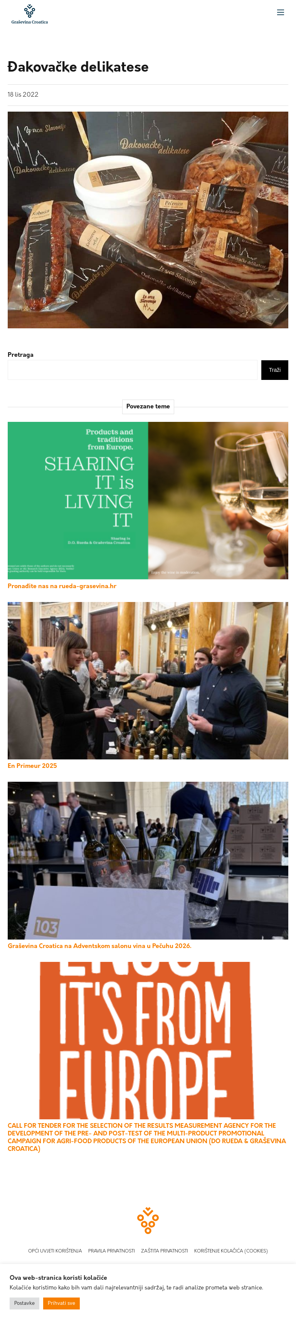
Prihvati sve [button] (61, 1303)
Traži (275, 370)
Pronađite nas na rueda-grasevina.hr (62, 587)
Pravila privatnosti (111, 1251)
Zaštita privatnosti (164, 1251)
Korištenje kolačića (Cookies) (231, 1251)
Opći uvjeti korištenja (55, 1251)
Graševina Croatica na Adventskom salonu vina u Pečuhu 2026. (100, 946)
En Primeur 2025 (32, 766)
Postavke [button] (24, 1303)
